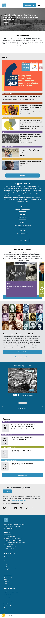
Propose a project (22, 240)
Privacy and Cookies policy (19, 500)
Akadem (6, 608)
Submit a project (29, 5)
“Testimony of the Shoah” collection (13, 538)
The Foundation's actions (10, 536)
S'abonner (7, 491)
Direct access (8, 574)
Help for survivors (8, 567)
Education (6, 563)
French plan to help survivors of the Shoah (14, 542)
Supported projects (9, 553)
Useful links (7, 598)
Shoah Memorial (8, 602)
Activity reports (7, 579)
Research (6, 559)
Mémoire (6, 561)
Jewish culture (7, 565)
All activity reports (22, 408)
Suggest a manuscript (23, 357)
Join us (5, 583)
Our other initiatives (9, 548)
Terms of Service (31, 616)
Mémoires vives (7, 594)
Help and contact (8, 577)
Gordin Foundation (8, 544)
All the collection (22, 352)
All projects (6, 557)
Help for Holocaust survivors (11, 592)
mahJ (5, 610)
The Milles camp (8, 604)
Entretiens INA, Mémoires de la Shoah (13, 540)
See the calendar (22, 475)
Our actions (7, 533)
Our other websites (9, 589)
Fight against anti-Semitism (10, 569)
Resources (6, 581)
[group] (22, 386)
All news (22, 175)
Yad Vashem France (9, 606)
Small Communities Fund (10, 546)
